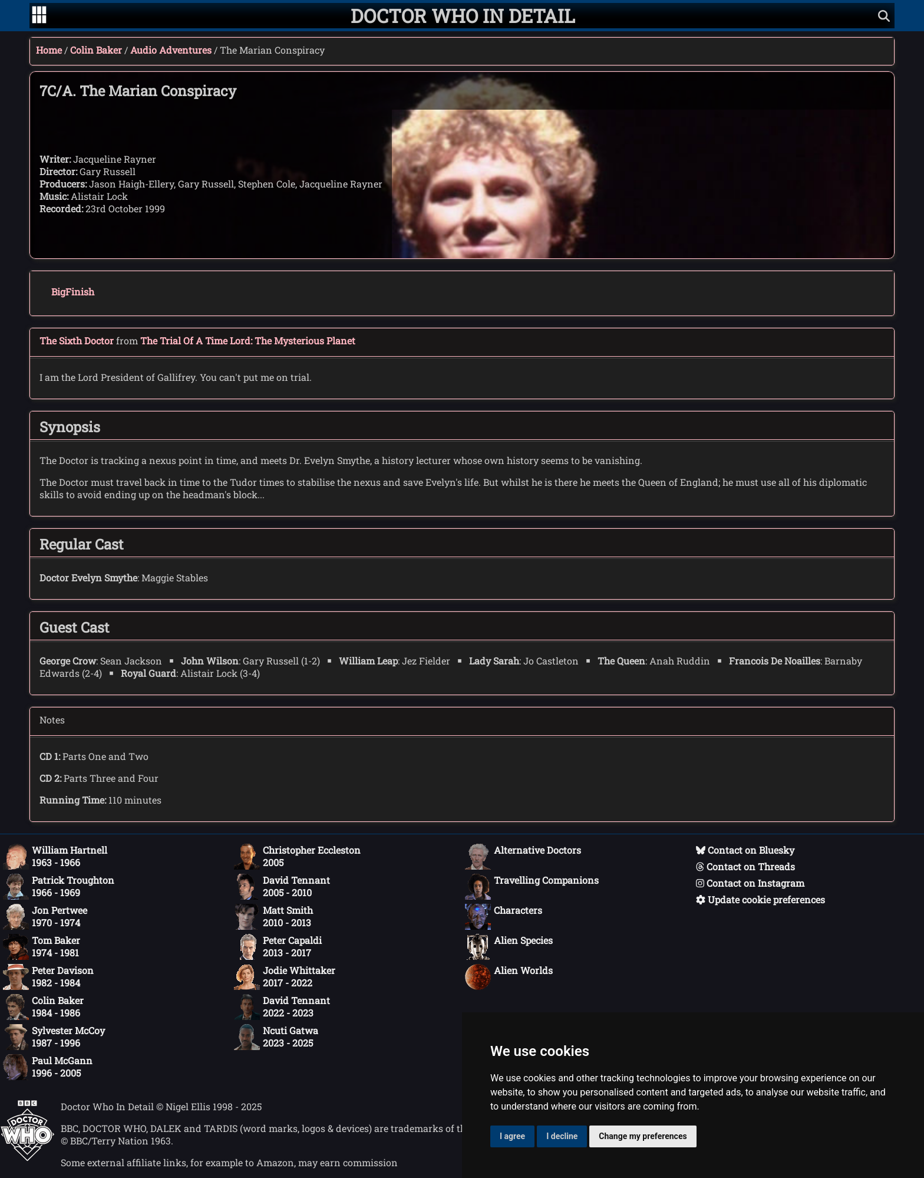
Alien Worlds (509, 977)
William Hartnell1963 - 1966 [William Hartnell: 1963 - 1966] (55, 857)
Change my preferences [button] (643, 1136)
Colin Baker (96, 50)
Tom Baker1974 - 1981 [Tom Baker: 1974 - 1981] (41, 947)
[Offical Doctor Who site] (27, 1157)
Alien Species (509, 947)
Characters (503, 917)
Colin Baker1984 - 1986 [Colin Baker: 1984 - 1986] (43, 1007)
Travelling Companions (532, 887)
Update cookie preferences (760, 899)
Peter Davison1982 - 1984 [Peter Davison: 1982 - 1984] (48, 977)
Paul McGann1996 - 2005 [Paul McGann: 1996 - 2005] (48, 1067)
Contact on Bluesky (745, 850)
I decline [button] (562, 1136)
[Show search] (884, 15)
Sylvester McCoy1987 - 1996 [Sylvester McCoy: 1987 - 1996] (54, 1037)
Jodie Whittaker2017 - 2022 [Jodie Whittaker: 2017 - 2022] (284, 977)
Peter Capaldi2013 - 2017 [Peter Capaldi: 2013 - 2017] (278, 947)
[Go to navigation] (39, 16)
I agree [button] (512, 1136)
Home (49, 50)
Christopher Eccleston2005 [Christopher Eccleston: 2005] (297, 857)
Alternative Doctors (523, 857)
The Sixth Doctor (76, 340)
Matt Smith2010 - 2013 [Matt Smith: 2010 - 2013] (273, 917)
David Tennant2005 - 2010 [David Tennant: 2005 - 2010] (282, 887)
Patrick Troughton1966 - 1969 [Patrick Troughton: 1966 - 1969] (58, 887)
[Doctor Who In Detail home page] (463, 15)
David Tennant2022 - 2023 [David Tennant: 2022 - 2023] (282, 1007)
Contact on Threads (745, 866)
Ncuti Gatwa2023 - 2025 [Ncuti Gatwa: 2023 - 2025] (276, 1037)
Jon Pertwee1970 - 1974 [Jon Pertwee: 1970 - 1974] (45, 917)
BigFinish (72, 291)
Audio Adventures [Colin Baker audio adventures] (171, 50)
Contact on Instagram (750, 883)
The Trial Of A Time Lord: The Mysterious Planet (247, 340)
